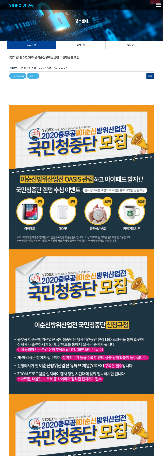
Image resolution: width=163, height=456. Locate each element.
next (33, 75)
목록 (150, 75)
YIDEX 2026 (21, 5)
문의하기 (130, 45)
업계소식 (81, 45)
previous (18, 75)
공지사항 (31, 45)
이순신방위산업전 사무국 (18, 441)
